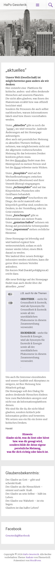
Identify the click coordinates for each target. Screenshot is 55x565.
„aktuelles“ (16, 70)
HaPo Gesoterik (15, 5)
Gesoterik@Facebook (18, 535)
